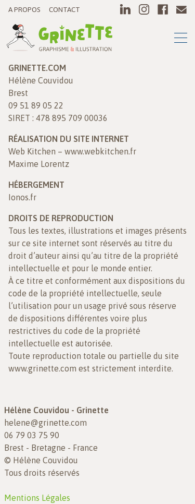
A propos (24, 9)
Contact (64, 9)
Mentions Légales (37, 497)
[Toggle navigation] (180, 39)
